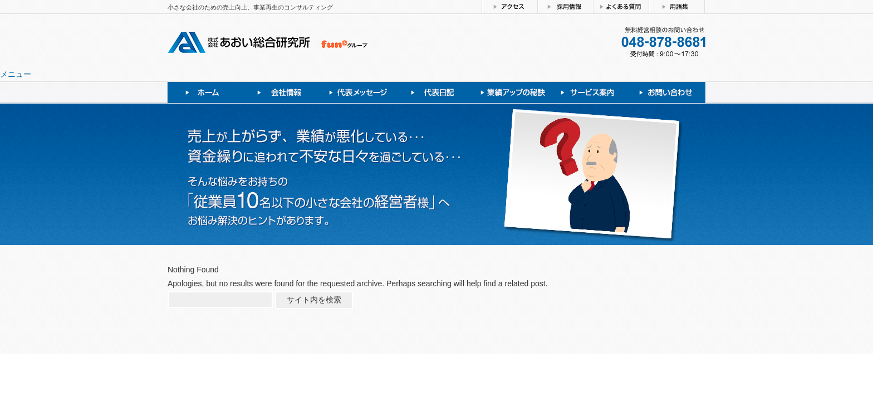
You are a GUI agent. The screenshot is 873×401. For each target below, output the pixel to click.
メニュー (15, 74)
